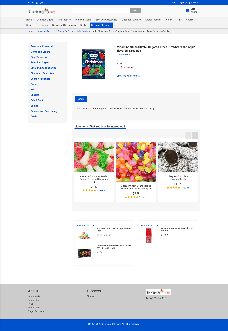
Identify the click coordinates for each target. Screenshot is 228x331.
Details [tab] (81, 99)
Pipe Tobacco (64, 19)
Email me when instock (128, 76)
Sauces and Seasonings (64, 25)
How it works (34, 296)
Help (184, 2)
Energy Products (153, 19)
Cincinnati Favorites (131, 19)
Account (194, 2)
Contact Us (33, 300)
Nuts (179, 19)
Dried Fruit (31, 25)
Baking (44, 25)
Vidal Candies (83, 31)
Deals (83, 25)
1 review (101, 190)
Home (29, 19)
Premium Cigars (83, 19)
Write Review (123, 54)
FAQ (175, 2)
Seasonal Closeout (100, 25)
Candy (169, 19)
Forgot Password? (37, 311)
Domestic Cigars (45, 19)
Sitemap (91, 296)
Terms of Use (34, 307)
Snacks (189, 19)
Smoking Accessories (106, 19)
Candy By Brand (66, 31)
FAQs (30, 304)
